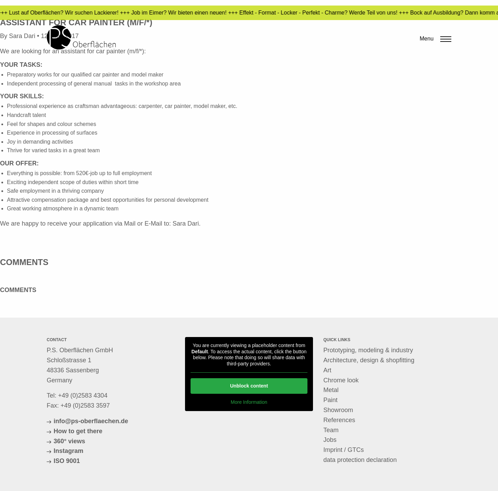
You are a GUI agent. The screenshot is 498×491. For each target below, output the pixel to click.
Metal (331, 390)
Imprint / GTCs (343, 449)
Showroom (338, 410)
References (339, 420)
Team (331, 430)
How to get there (78, 431)
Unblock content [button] (249, 386)
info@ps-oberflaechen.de (91, 421)
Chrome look (341, 380)
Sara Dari (186, 223)
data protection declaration (360, 459)
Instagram (68, 450)
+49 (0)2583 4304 (83, 395)
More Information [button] (249, 402)
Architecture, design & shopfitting (368, 360)
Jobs (329, 439)
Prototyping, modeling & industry (368, 350)
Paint (330, 400)
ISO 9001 (67, 460)
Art (327, 370)
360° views (69, 441)
